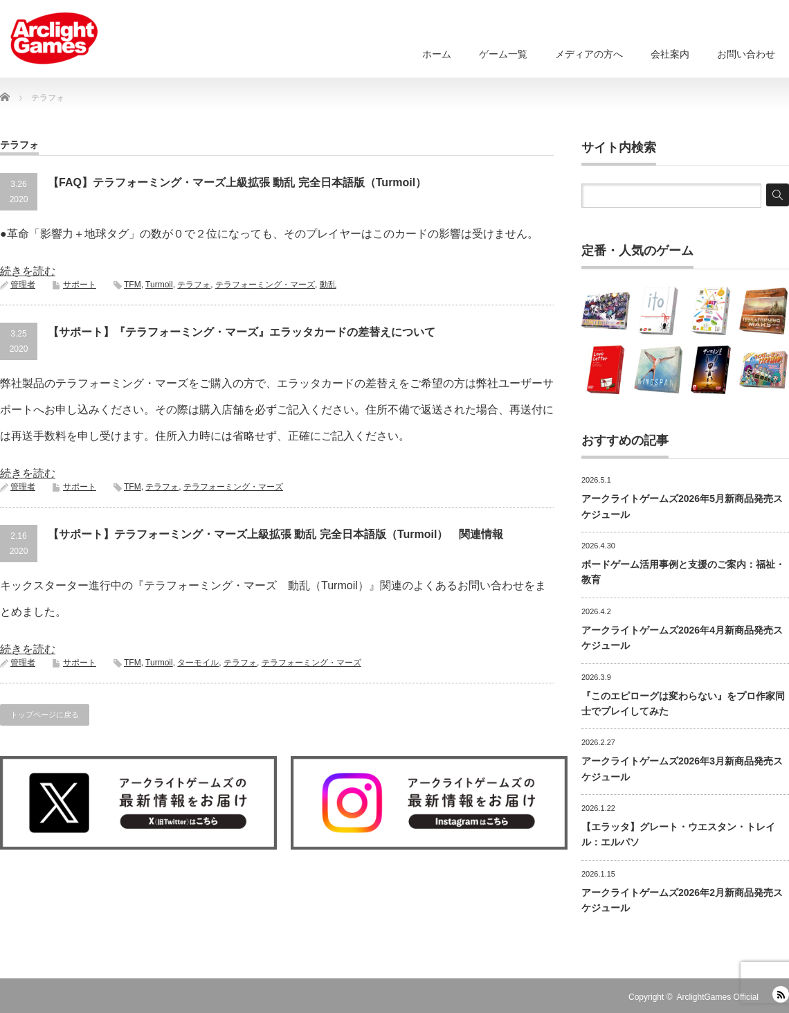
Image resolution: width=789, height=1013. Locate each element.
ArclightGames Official (718, 997)
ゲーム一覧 (503, 54)
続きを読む (27, 271)
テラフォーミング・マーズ (265, 284)
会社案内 (670, 54)
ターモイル (198, 662)
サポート (79, 284)
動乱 (328, 284)
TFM (132, 284)
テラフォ (193, 284)
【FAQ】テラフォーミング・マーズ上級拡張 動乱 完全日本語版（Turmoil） (237, 182)
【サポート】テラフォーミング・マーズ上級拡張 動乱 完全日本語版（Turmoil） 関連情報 (275, 534)
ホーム (436, 54)
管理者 (22, 284)
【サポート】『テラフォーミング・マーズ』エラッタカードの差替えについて (241, 332)
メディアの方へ (589, 54)
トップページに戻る (44, 714)
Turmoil (159, 284)
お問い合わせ (746, 54)
